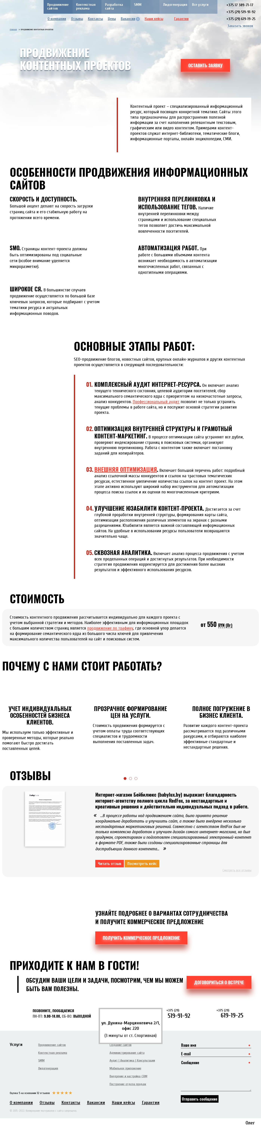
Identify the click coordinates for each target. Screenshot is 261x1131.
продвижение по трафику (110, 628)
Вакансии (130, 19)
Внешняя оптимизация (125, 469)
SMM (137, 4)
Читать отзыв (109, 863)
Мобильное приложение (125, 1068)
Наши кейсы (157, 19)
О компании (57, 19)
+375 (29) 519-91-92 (240, 12)
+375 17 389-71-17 (239, 5)
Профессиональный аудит (156, 401)
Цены (112, 19)
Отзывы (77, 19)
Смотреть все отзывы (236, 870)
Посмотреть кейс (142, 863)
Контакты (95, 19)
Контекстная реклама (86, 6)
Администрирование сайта (127, 1053)
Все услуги (200, 4)
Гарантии (184, 19)
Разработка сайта (114, 6)
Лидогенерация (175, 4)
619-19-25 (233, 1013)
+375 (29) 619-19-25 (240, 19)
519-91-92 (183, 1013)
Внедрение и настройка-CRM (128, 1076)
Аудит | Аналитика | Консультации (132, 1060)
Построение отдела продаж (128, 1084)
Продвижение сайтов (58, 6)
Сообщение (216, 1075)
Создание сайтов (121, 1045)
